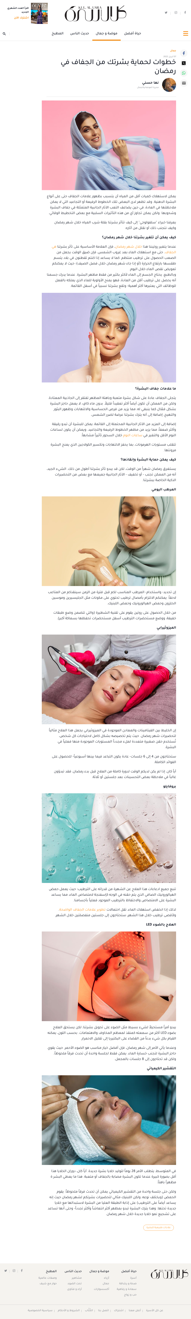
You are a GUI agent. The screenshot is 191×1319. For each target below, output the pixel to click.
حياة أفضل (132, 34)
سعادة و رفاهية (127, 1289)
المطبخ (57, 34)
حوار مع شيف (48, 1284)
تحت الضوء (75, 1284)
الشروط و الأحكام (69, 1310)
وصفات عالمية (48, 1278)
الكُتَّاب (89, 1310)
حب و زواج (130, 1295)
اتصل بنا (103, 1310)
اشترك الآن (20, 18)
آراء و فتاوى (74, 1289)
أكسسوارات (101, 1289)
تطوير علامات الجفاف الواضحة (82, 910)
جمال (105, 1284)
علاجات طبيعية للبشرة (158, 1228)
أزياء (106, 1278)
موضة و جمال (106, 34)
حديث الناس (79, 34)
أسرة (133, 1278)
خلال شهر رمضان (128, 247)
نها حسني (150, 83)
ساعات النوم (132, 436)
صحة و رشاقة (128, 1284)
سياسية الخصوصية (40, 1310)
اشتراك (118, 1310)
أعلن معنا (135, 1310)
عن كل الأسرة (155, 1310)
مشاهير (77, 1278)
